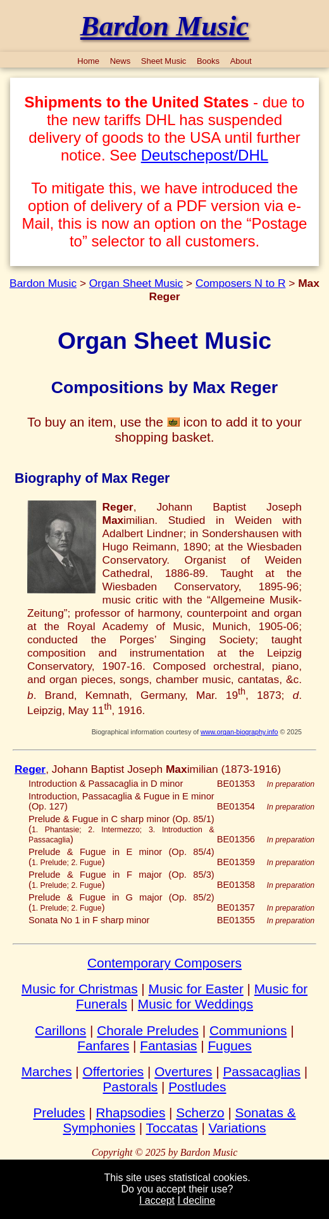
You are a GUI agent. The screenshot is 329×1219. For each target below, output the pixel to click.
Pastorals (130, 1086)
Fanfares (103, 1045)
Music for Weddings (195, 1004)
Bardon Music (43, 283)
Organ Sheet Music (136, 283)
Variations (237, 1127)
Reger (30, 769)
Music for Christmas (80, 988)
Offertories (113, 1071)
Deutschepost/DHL (204, 155)
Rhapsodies (131, 1112)
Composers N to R (241, 283)
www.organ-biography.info (239, 732)
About (241, 61)
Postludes (197, 1086)
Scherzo (200, 1112)
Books (208, 61)
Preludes (59, 1112)
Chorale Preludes (148, 1030)
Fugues (229, 1045)
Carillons (60, 1030)
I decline (196, 1200)
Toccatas (172, 1127)
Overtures (183, 1071)
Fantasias (168, 1045)
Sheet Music (164, 61)
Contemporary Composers (164, 962)
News (120, 61)
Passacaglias (262, 1071)
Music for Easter (196, 988)
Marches (47, 1071)
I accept (157, 1200)
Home (88, 61)
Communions (248, 1030)
